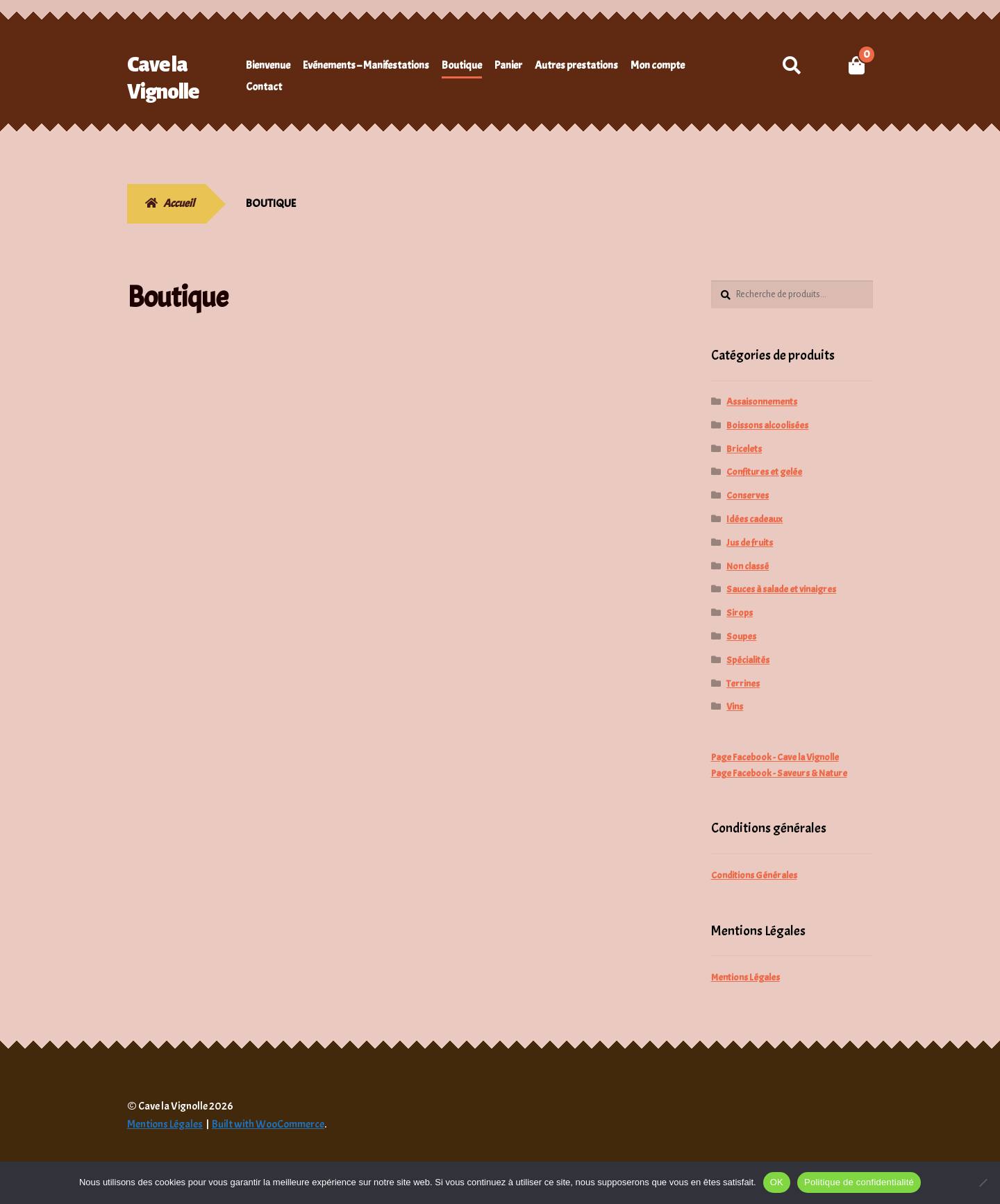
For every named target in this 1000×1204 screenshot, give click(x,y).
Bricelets (744, 449)
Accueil (178, 203)
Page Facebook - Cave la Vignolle (775, 757)
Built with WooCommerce (268, 1124)
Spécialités (747, 660)
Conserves (747, 495)
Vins (734, 706)
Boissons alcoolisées (767, 425)
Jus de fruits (749, 543)
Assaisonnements (761, 402)
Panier (508, 65)
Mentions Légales (745, 977)
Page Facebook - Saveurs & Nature (779, 773)
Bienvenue (268, 65)
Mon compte (658, 65)
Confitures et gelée (764, 472)
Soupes (741, 636)
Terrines (743, 683)
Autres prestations (576, 65)
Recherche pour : (791, 65)
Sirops (739, 613)
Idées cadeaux (754, 519)
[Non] (983, 1182)
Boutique (462, 65)
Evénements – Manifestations (366, 65)
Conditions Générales (754, 875)
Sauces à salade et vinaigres (781, 589)
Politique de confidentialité (859, 1182)
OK (776, 1182)
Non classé (747, 566)
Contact (264, 87)
